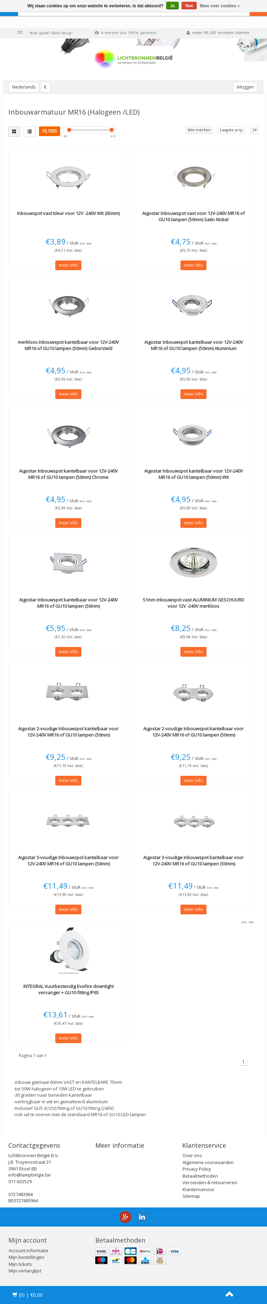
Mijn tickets (20, 1264)
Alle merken (199, 129)
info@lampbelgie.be (29, 1175)
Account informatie (28, 1250)
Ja (172, 5)
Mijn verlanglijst (25, 1271)
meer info (68, 265)
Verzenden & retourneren (210, 1182)
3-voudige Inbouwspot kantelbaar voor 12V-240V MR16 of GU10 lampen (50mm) (68, 860)
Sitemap (191, 1196)
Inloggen (245, 87)
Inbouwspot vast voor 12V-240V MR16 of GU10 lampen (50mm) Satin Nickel (193, 216)
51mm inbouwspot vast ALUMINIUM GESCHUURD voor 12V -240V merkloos (193, 603)
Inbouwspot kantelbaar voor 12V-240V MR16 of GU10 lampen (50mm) (68, 603)
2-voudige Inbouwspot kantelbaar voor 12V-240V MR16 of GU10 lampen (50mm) (68, 731)
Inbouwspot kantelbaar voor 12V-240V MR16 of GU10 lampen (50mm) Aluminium (193, 345)
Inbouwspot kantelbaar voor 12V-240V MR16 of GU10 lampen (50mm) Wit (193, 474)
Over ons (192, 1155)
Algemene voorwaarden (208, 1162)
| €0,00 (28, 1294)
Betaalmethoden (200, 1176)
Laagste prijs (231, 129)
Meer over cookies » (220, 5)
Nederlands (23, 87)
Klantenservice (198, 1189)
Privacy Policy (197, 1169)
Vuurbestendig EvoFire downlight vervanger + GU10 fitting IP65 (68, 989)
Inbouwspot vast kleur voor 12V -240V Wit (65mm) (68, 213)
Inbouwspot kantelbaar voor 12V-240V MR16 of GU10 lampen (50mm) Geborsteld (68, 345)
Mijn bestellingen (26, 1257)
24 (254, 129)
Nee (189, 5)
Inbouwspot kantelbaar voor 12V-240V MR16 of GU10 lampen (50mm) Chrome (68, 474)
